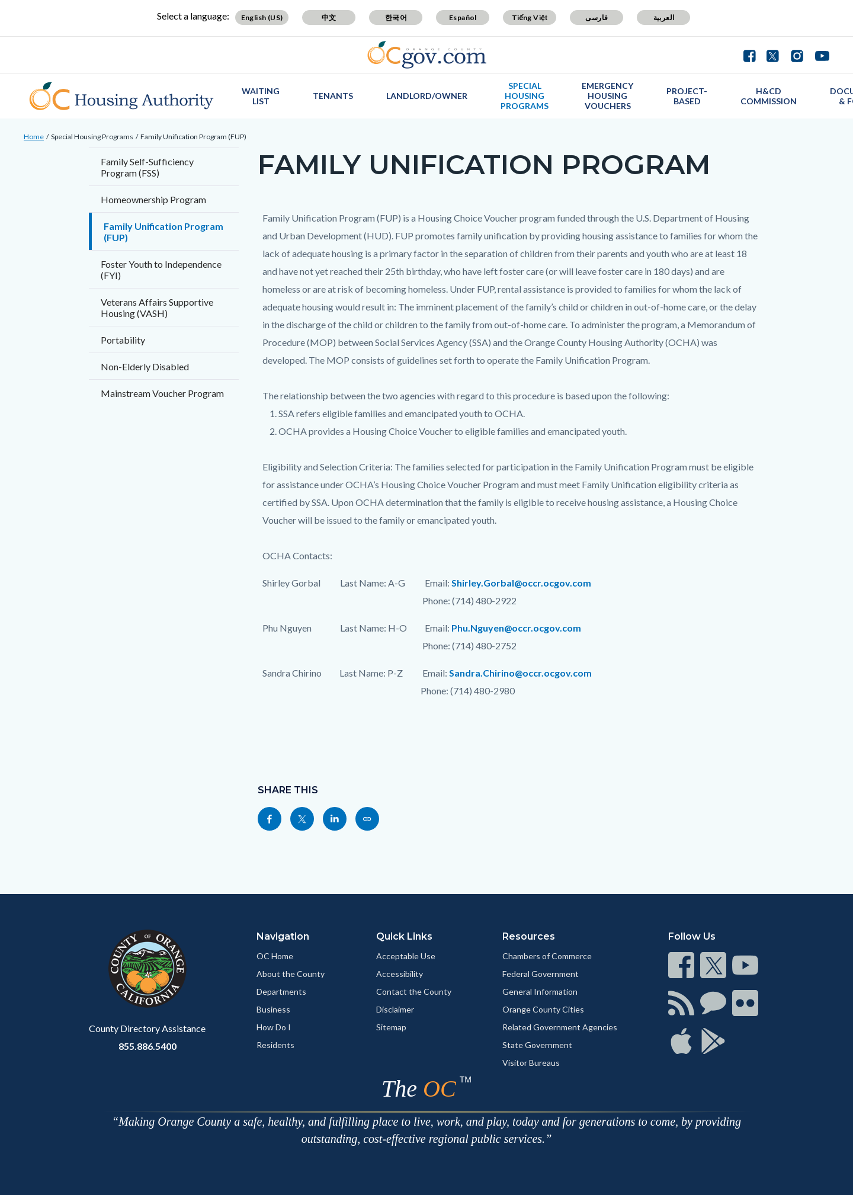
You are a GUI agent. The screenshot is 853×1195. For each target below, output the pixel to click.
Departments (281, 991)
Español (463, 17)
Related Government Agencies (559, 1027)
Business (273, 1009)
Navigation (282, 936)
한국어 (396, 17)
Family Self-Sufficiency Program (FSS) (147, 167)
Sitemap (391, 1027)
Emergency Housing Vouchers (607, 96)
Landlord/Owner (426, 96)
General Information (540, 991)
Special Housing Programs (525, 96)
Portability (123, 339)
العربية (664, 17)
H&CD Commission (768, 96)
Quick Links (404, 936)
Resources (528, 936)
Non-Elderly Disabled (145, 366)
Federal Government (540, 974)
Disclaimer (395, 1009)
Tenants (333, 96)
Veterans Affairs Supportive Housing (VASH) (157, 307)
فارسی (596, 17)
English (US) (262, 17)
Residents (275, 1045)
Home (34, 136)
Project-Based (686, 96)
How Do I (273, 1027)
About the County (290, 974)
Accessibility (399, 974)
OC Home (274, 956)
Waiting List (261, 96)
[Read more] (426, 55)
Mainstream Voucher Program (162, 393)
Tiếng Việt (530, 17)
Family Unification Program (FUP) (193, 136)
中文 (329, 17)
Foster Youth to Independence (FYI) (161, 269)
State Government (537, 1045)
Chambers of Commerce (547, 956)
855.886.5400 (147, 1046)
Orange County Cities (543, 1009)
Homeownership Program (153, 199)
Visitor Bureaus (531, 1063)
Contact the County (413, 991)
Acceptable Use (405, 956)
